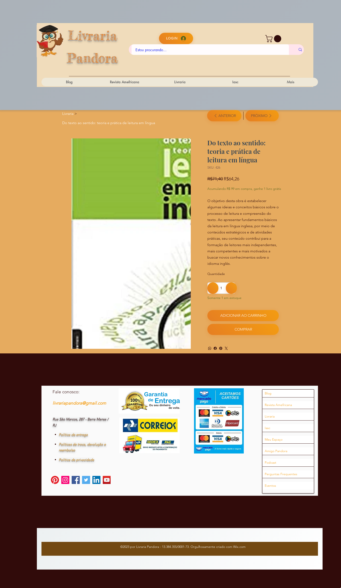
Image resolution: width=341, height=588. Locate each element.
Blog (268, 394)
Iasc (267, 429)
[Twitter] (226, 348)
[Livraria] (67, 113)
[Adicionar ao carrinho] (243, 315)
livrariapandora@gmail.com (79, 404)
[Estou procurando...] (210, 50)
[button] (274, 38)
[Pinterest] (220, 348)
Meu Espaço (273, 441)
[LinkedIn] (96, 481)
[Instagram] (65, 481)
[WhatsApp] (209, 348)
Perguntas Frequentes (281, 475)
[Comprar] (243, 329)
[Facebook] (215, 348)
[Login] (176, 38)
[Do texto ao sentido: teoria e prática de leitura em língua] (108, 122)
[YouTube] (107, 481)
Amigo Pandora (276, 452)
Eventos (270, 487)
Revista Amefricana (278, 406)
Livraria (270, 417)
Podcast (270, 464)
